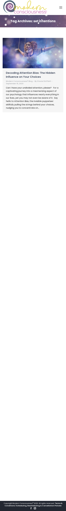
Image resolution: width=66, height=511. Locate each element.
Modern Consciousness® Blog (19, 81)
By (43, 81)
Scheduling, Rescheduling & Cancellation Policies (38, 505)
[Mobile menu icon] (60, 7)
